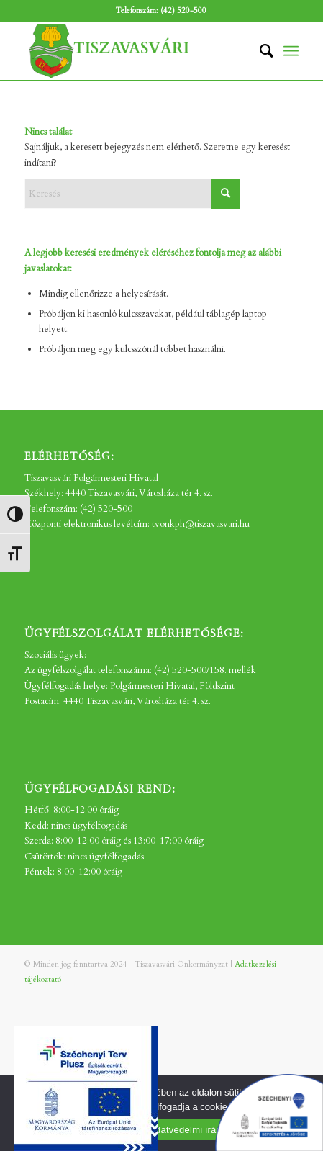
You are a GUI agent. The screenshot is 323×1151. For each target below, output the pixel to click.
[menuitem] (259, 51)
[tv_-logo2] (134, 51)
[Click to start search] (225, 194)
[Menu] (291, 51)
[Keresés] (259, 51)
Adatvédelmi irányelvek (199, 1129)
